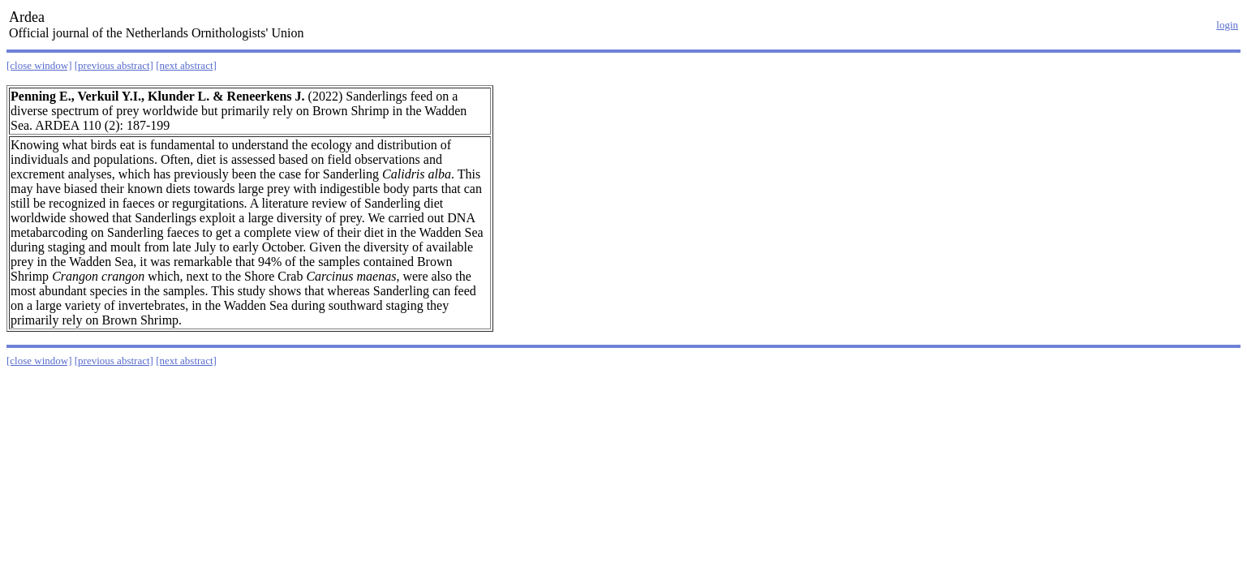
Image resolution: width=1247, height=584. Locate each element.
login (1227, 25)
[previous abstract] (114, 65)
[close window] (39, 65)
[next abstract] (186, 65)
